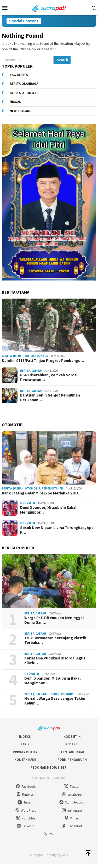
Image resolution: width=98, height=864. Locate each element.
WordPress (25, 810)
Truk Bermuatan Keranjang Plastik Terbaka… (55, 640)
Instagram (71, 810)
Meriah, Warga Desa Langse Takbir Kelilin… (55, 701)
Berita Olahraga (24, 83)
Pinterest (25, 794)
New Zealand (21, 111)
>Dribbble (25, 818)
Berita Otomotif (24, 93)
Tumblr (25, 802)
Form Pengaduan (72, 759)
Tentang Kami (72, 752)
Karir (25, 744)
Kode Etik (72, 736)
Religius (67, 694)
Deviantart (71, 826)
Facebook (25, 786)
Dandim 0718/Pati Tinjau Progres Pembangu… (43, 360)
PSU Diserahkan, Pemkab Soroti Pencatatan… (48, 377)
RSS (48, 834)
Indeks (25, 736)
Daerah (18, 356)
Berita (7, 356)
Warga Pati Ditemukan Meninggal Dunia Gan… (54, 620)
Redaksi (72, 744)
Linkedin (25, 826)
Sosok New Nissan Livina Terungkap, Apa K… (57, 530)
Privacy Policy (25, 752)
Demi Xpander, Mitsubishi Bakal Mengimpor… (48, 510)
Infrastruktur (36, 356)
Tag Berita (19, 75)
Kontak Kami (25, 759)
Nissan (15, 102)
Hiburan (53, 694)
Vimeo (71, 818)
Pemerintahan (52, 488)
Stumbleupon (71, 802)
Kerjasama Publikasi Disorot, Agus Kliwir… (54, 660)
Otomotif (32, 488)
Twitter (71, 786)
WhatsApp (72, 794)
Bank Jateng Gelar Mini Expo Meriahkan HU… (42, 493)
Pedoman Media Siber (49, 767)
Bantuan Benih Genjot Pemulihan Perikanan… (50, 397)
